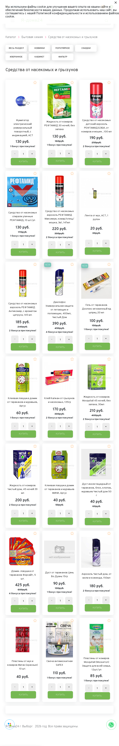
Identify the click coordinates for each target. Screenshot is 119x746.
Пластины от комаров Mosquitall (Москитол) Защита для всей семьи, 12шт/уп (96, 664)
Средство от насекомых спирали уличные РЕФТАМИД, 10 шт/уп (22, 216)
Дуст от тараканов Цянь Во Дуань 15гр (59, 574)
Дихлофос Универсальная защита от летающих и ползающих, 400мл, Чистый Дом (59, 310)
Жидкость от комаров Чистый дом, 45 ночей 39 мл (22, 489)
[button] (35, 82)
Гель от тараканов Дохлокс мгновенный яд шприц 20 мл (96, 309)
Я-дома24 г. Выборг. (19, 726)
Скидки (86, 48)
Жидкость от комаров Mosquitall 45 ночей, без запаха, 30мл (96, 400)
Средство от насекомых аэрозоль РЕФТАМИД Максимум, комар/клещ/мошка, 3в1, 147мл (59, 217)
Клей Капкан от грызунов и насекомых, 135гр (59, 400)
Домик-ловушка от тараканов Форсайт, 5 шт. (22, 575)
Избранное (16, 56)
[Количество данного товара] (23, 154)
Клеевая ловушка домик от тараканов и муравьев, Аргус (22, 402)
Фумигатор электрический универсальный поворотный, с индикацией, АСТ (22, 128)
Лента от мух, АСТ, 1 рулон (96, 217)
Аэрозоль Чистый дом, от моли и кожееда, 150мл (96, 576)
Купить (23, 161)
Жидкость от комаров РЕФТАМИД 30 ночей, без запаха (59, 125)
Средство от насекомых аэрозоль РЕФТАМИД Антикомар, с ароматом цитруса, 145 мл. (22, 309)
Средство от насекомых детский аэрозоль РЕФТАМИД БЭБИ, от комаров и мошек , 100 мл (96, 126)
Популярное (62, 48)
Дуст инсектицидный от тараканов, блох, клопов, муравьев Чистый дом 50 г (96, 490)
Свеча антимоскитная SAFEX (59, 663)
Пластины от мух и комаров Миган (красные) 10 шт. (22, 665)
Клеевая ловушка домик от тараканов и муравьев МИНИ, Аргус (59, 489)
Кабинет (39, 56)
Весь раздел (16, 48)
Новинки (39, 48)
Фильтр (62, 56)
